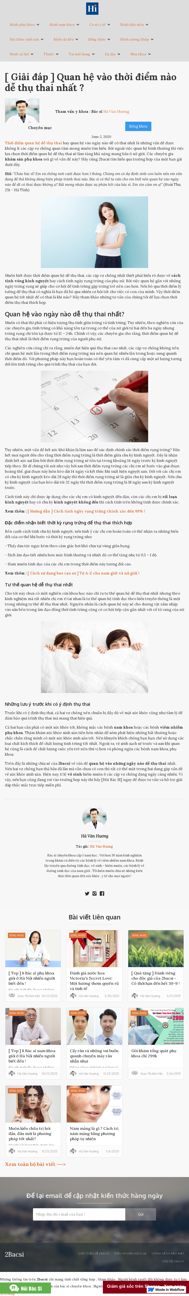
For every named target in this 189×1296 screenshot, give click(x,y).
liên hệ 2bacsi (173, 1261)
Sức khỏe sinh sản (24, 39)
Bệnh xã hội (19, 54)
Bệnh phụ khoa (22, 24)
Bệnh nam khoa (62, 24)
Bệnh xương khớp (134, 39)
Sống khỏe (97, 39)
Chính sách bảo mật (168, 1253)
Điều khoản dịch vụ (130, 1253)
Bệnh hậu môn (132, 24)
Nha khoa (138, 54)
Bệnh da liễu (64, 39)
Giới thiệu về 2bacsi (94, 1253)
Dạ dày (110, 54)
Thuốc (49, 54)
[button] (25, 24)
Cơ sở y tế (97, 24)
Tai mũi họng (79, 54)
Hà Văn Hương (94, 836)
